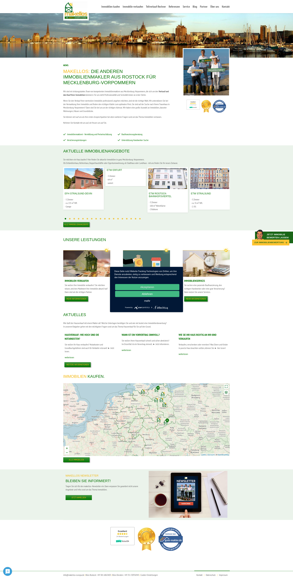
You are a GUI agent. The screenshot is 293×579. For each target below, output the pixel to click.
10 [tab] (105, 218)
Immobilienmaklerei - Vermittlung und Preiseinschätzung (89, 134)
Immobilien (74, 376)
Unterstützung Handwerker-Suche (135, 140)
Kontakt (226, 6)
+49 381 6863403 (104, 574)
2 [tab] (70, 218)
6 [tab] (87, 218)
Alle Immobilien (76, 459)
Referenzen (174, 6)
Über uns (214, 6)
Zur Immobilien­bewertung (270, 242)
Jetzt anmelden (79, 497)
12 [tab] (113, 218)
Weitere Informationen (77, 364)
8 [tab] (96, 218)
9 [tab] (100, 218)
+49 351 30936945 (131, 574)
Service (186, 6)
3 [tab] (74, 218)
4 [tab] (78, 218)
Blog (195, 6)
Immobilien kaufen (110, 6)
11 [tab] (109, 218)
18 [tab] (140, 218)
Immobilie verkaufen (133, 6)
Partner (204, 6)
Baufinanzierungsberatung (132, 134)
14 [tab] (122, 218)
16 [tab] (131, 218)
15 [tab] (127, 218)
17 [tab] (135, 218)
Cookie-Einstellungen (149, 574)
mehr (147, 300)
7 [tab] (91, 218)
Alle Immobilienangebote (76, 224)
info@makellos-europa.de (73, 574)
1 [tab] (65, 218)
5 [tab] (83, 218)
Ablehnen (147, 293)
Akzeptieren (147, 287)
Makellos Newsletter (82, 475)
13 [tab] (118, 218)
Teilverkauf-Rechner (156, 6)
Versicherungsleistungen (76, 140)
